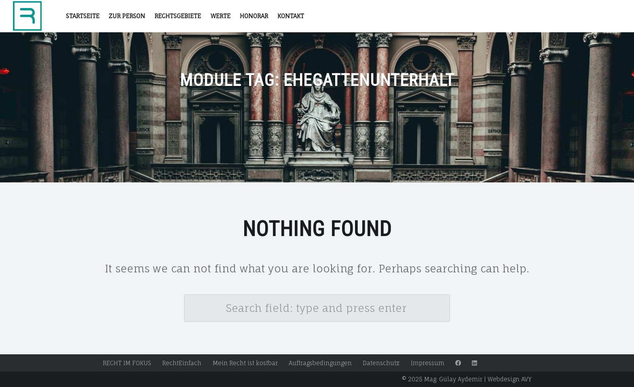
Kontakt (290, 16)
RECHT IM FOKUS (127, 363)
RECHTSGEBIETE (177, 16)
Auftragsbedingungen (320, 363)
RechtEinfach (181, 363)
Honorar (254, 16)
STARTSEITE (82, 16)
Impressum (427, 363)
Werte (220, 16)
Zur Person (127, 16)
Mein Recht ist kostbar (245, 363)
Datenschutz (381, 363)
